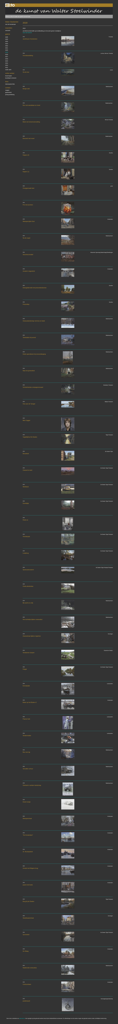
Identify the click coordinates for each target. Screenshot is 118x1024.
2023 (6, 43)
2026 (6, 37)
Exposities (8, 28)
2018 (6, 54)
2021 (6, 48)
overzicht (7, 30)
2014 (6, 63)
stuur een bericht (27, 32)
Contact (7, 88)
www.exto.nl (22, 1018)
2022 (6, 45)
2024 (6, 41)
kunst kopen (8, 76)
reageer (7, 90)
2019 (6, 52)
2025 (6, 39)
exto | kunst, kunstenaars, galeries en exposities (10, 5)
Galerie (7, 34)
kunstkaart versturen (10, 78)
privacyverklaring (9, 94)
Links (6, 81)
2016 (6, 58)
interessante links (10, 84)
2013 (6, 65)
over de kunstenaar (10, 24)
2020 (6, 50)
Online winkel (9, 73)
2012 (6, 67)
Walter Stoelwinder (11, 22)
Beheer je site (9, 16)
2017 (6, 56)
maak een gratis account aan (22, 16)
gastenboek (8, 92)
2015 (6, 61)
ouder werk (8, 69)
